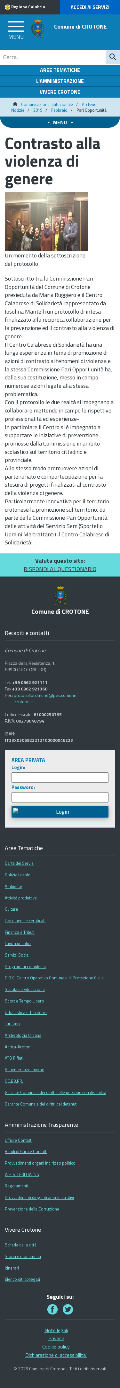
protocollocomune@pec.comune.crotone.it (45, 698)
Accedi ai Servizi (90, 7)
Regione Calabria (28, 7)
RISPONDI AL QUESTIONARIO (60, 569)
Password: (23, 787)
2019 (37, 110)
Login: (18, 767)
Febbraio (59, 110)
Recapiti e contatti (27, 633)
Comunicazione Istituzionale (47, 104)
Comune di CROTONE (80, 26)
